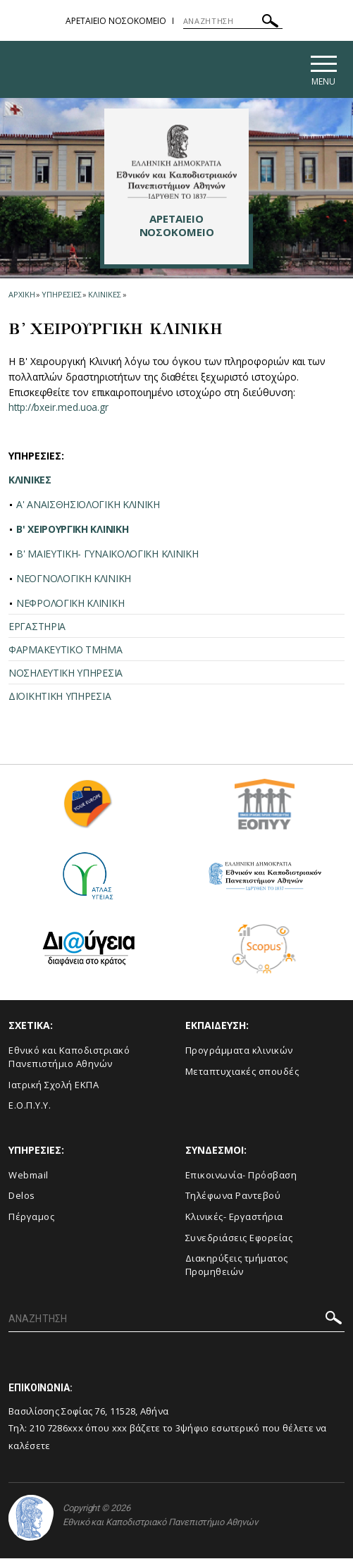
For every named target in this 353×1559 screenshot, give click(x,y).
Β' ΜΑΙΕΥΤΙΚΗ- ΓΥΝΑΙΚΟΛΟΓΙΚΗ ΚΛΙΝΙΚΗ (107, 555)
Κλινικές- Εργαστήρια (234, 1218)
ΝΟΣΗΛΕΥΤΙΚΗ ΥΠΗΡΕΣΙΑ (65, 674)
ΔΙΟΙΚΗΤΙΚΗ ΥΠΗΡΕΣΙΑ (59, 697)
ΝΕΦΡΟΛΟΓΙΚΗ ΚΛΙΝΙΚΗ (70, 604)
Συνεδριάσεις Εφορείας (239, 1238)
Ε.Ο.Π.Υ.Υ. (29, 1106)
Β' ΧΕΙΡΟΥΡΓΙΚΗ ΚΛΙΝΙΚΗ (72, 530)
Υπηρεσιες (61, 295)
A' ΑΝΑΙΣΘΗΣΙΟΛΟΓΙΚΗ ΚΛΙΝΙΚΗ (88, 505)
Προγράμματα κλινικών (239, 1051)
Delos (21, 1196)
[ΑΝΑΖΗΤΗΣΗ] (233, 21)
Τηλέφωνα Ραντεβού (233, 1196)
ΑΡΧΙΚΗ (21, 295)
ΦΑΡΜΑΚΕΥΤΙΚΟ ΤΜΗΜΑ (65, 651)
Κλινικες (104, 295)
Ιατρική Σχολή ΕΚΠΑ (53, 1085)
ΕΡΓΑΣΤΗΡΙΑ (37, 627)
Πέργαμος (31, 1218)
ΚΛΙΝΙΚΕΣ (29, 481)
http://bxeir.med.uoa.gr (59, 408)
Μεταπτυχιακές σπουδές (242, 1072)
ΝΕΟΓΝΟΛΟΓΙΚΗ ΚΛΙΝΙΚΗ (73, 579)
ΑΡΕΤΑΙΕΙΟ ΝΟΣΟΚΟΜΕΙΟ (116, 21)
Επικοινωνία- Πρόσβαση (241, 1176)
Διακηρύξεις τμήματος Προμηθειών (236, 1266)
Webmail (28, 1176)
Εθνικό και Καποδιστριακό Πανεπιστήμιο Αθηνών (69, 1058)
